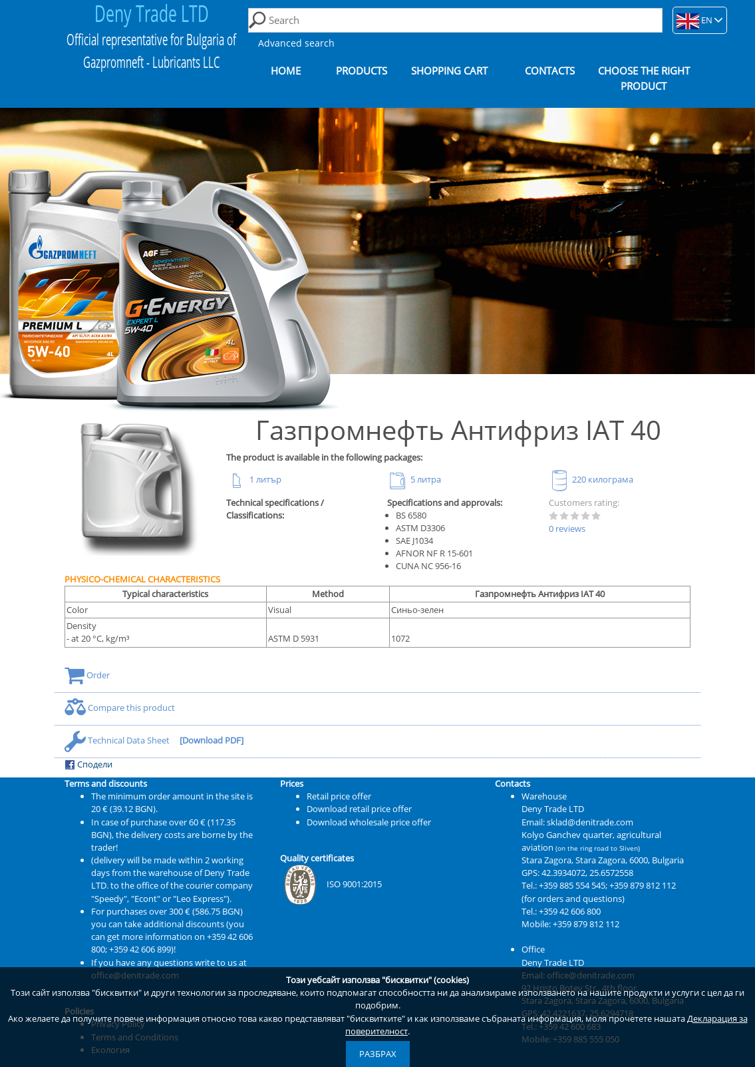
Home (286, 71)
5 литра (414, 479)
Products (361, 71)
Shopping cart (449, 71)
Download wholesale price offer (369, 822)
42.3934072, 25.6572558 (587, 873)
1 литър (253, 479)
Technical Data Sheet (118, 740)
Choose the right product (644, 78)
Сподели (88, 764)
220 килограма (591, 479)
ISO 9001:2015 (331, 884)
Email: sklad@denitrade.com (577, 822)
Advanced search (296, 43)
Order (87, 675)
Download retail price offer (359, 809)
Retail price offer (339, 796)
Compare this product (120, 708)
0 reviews (567, 528)
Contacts (550, 71)
